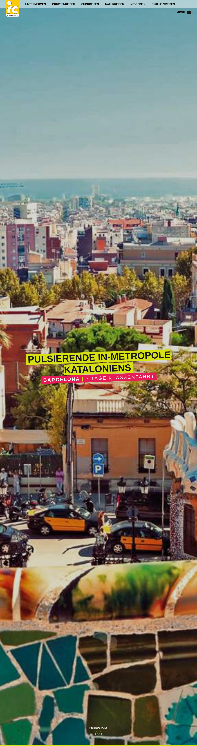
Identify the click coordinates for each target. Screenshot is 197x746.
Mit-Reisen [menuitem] (137, 4)
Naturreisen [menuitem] (114, 4)
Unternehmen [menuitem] (35, 4)
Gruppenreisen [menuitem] (63, 4)
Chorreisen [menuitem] (90, 4)
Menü (183, 12)
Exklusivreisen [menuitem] (163, 4)
